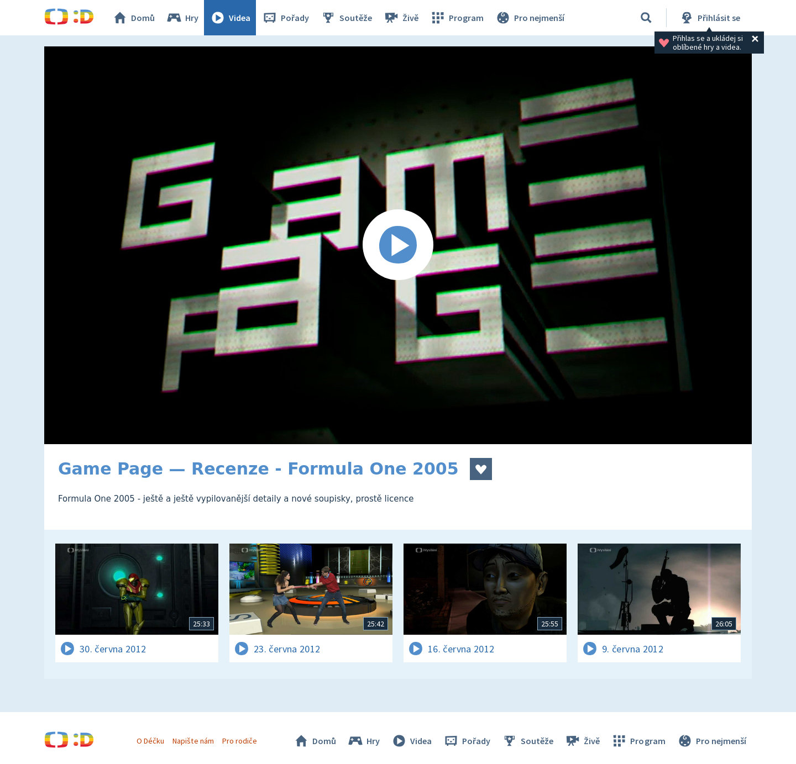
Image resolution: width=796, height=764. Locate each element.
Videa (230, 17)
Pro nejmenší (529, 17)
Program (457, 17)
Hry (182, 17)
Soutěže (346, 17)
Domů (133, 17)
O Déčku (150, 741)
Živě (400, 17)
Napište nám (192, 741)
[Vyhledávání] (646, 17)
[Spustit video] (398, 245)
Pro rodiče (239, 741)
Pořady (285, 17)
